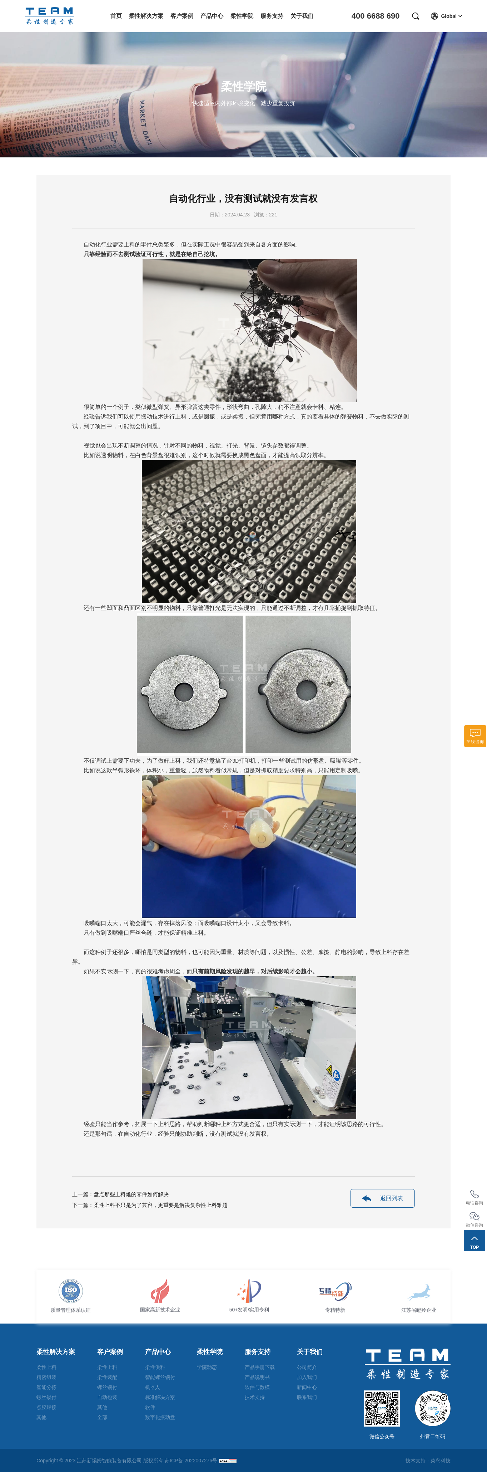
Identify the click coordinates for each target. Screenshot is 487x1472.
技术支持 (255, 1397)
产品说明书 (257, 1377)
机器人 (152, 1387)
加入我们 (307, 1377)
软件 (150, 1407)
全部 (102, 1417)
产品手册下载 (260, 1367)
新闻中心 (307, 1387)
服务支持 (257, 1352)
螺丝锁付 (46, 1397)
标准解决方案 (160, 1397)
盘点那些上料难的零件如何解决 (131, 1194)
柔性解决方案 (55, 1352)
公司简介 (307, 1367)
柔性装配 (107, 1377)
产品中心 (158, 1352)
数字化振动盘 (160, 1417)
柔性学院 (210, 1352)
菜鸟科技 (441, 1460)
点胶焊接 (46, 1407)
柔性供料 (155, 1367)
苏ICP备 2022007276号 (191, 1460)
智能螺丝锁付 (160, 1377)
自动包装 (107, 1397)
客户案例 (110, 1352)
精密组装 (46, 1377)
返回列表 (382, 1198)
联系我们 (307, 1397)
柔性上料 (46, 1367)
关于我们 (310, 1352)
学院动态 (207, 1367)
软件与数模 (257, 1387)
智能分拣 (46, 1387)
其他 (41, 1417)
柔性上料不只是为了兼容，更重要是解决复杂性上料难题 (161, 1205)
